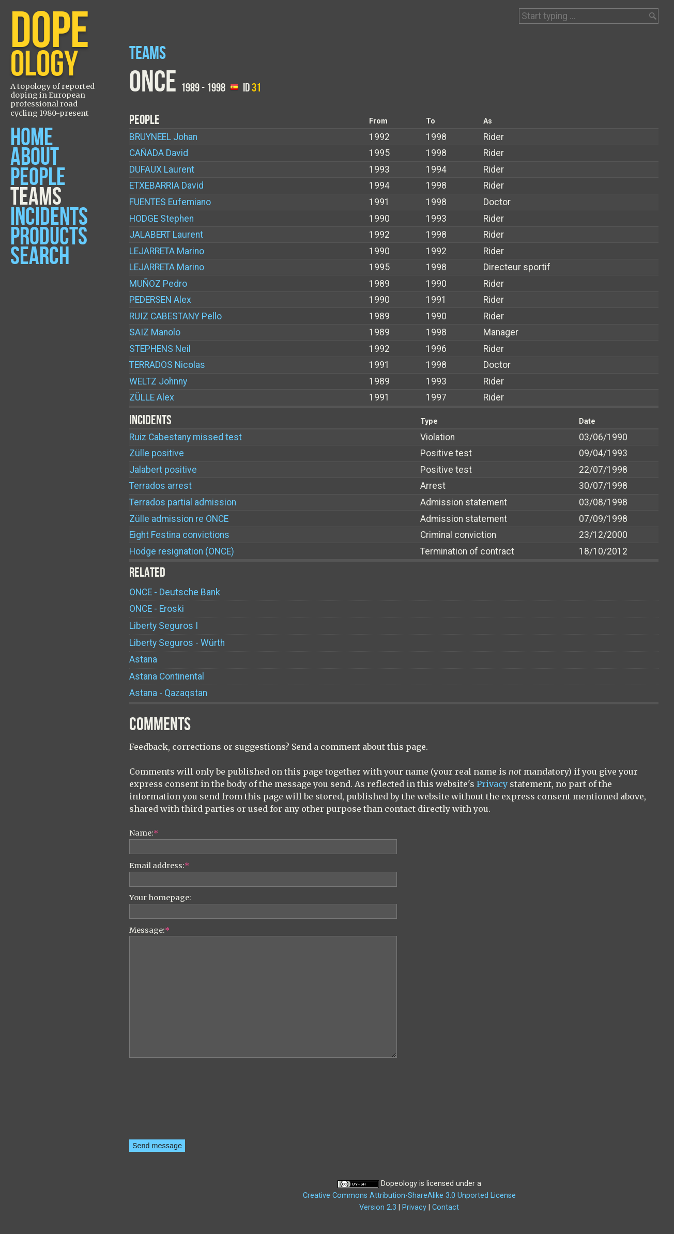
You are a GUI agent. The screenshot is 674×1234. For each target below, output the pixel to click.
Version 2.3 (377, 1207)
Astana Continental (166, 676)
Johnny (158, 381)
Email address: (159, 865)
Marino (166, 251)
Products (48, 237)
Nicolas (167, 365)
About (34, 157)
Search (39, 256)
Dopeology (399, 1183)
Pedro (158, 284)
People (38, 177)
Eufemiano (170, 202)
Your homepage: (160, 897)
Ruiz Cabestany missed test (185, 437)
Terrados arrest (160, 486)
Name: (143, 833)
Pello (175, 316)
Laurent (161, 169)
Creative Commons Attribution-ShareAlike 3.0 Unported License (409, 1195)
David (158, 153)
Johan (163, 137)
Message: (149, 930)
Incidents (49, 217)
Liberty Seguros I (163, 626)
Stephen (161, 218)
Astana (143, 659)
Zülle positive (156, 453)
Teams (36, 197)
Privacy (492, 784)
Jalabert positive (163, 470)
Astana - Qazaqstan (168, 693)
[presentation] (171, 1102)
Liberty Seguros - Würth (177, 643)
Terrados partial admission (182, 502)
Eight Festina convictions (179, 535)
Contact (445, 1207)
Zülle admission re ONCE (178, 519)
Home (31, 137)
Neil (160, 349)
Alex (160, 300)
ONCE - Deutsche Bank (174, 592)
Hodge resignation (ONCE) (181, 551)
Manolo (154, 332)
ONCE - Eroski (156, 609)
